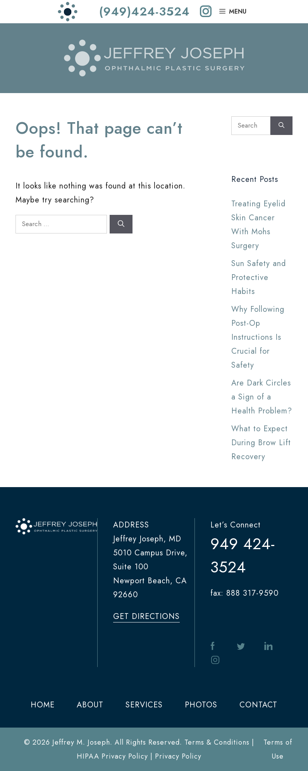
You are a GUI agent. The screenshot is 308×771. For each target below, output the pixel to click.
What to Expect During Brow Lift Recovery (261, 442)
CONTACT (258, 704)
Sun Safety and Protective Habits (258, 277)
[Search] (121, 224)
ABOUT (90, 704)
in (268, 646)
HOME (43, 704)
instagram (215, 660)
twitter (241, 646)
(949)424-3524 (144, 12)
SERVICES (144, 704)
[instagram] (206, 11)
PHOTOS (201, 704)
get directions (146, 616)
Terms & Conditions (216, 742)
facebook (214, 646)
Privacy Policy (178, 756)
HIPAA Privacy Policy (112, 756)
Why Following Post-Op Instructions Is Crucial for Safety (257, 337)
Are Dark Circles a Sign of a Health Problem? (261, 397)
